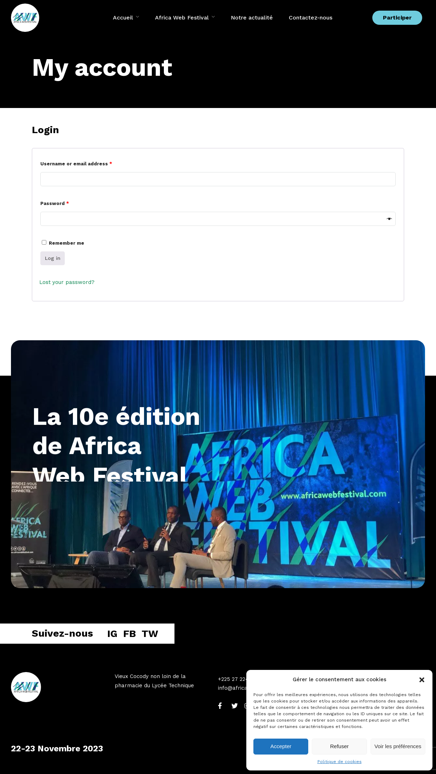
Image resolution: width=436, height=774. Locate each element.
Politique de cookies (339, 761)
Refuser (339, 746)
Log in (53, 258)
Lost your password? (66, 282)
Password (54, 203)
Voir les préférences (397, 746)
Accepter (280, 746)
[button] (421, 679)
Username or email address (76, 163)
